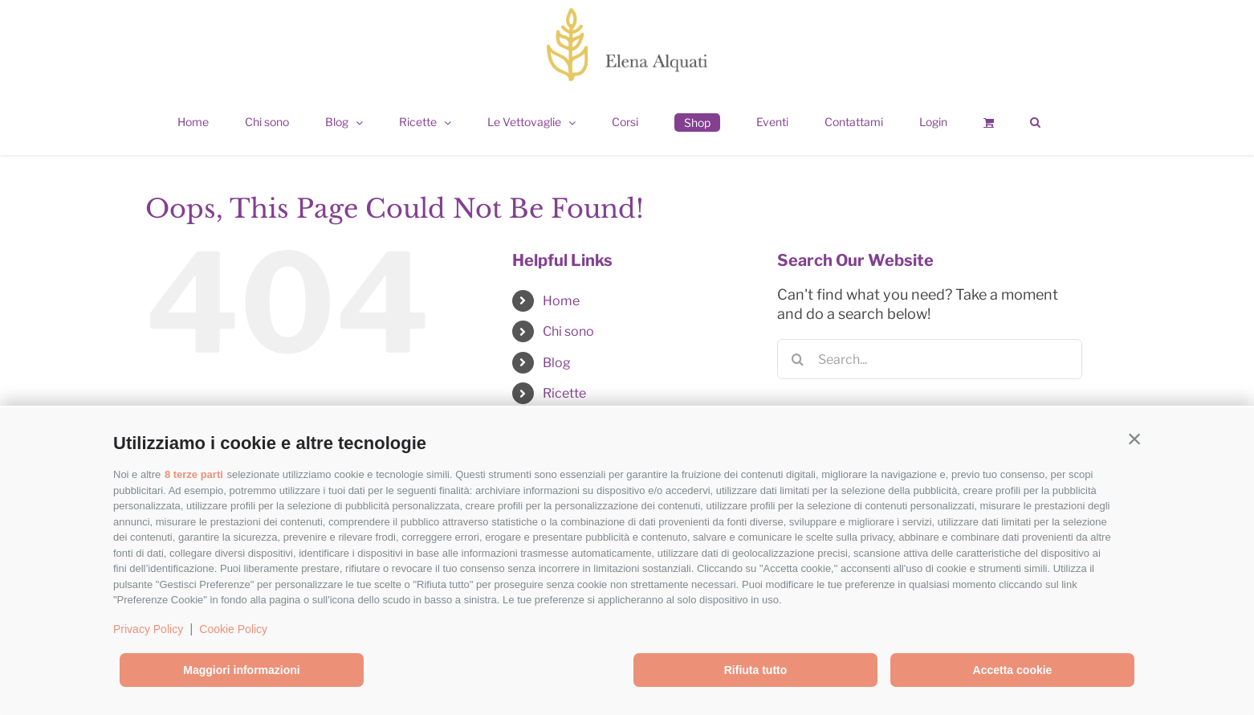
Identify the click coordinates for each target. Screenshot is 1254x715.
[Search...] (929, 359)
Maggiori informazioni (241, 670)
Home (561, 300)
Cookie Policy (233, 629)
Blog (557, 362)
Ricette (564, 393)
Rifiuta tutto (756, 670)
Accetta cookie (1012, 670)
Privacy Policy (148, 629)
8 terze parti (194, 474)
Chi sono (568, 331)
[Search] (797, 359)
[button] (1134, 439)
